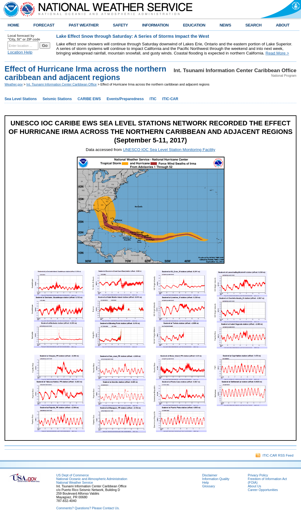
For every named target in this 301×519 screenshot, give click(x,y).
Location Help (20, 52)
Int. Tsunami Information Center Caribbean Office (61, 84)
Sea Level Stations (21, 99)
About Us (254, 486)
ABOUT (282, 25)
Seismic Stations (57, 99)
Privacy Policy (258, 475)
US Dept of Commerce (72, 475)
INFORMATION (155, 25)
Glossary (208, 486)
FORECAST (43, 25)
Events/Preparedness (125, 99)
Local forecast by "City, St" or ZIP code (24, 37)
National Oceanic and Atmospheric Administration (91, 479)
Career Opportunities (263, 490)
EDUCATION (194, 25)
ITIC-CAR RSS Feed (274, 455)
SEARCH (253, 25)
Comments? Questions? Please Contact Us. (87, 508)
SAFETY (120, 25)
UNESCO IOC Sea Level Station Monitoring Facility (169, 149)
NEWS (225, 25)
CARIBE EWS (89, 99)
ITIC (153, 99)
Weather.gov (14, 84)
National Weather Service (74, 482)
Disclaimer (209, 475)
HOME (13, 25)
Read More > (277, 53)
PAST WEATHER (84, 25)
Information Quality (215, 479)
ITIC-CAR (170, 99)
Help (205, 482)
